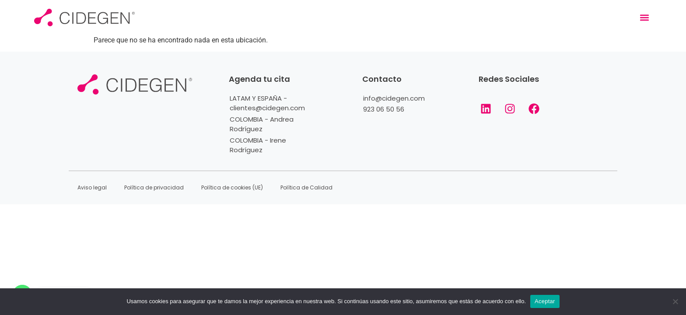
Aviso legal (92, 187)
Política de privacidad (154, 187)
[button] (644, 17)
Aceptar (545, 301)
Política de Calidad (306, 187)
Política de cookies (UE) (232, 187)
